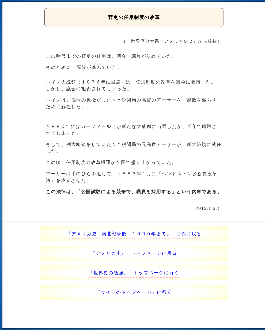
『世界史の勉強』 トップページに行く (134, 272)
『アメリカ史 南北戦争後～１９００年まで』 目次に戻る (134, 233)
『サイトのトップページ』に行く (134, 292)
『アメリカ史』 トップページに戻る (134, 253)
